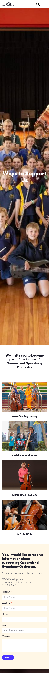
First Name (7, 592)
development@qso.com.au (17, 582)
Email (5, 625)
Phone (5, 614)
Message (6, 636)
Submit (8, 657)
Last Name (7, 603)
